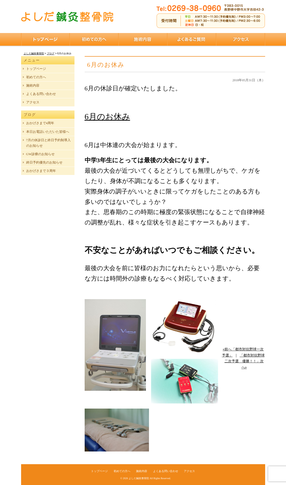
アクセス (240, 39)
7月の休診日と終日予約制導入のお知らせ (48, 143)
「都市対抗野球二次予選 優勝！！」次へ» (244, 361)
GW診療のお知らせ (40, 154)
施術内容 (142, 39)
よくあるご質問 (191, 39)
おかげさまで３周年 (41, 171)
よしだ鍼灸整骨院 (139, 478)
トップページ (45, 39)
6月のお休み (107, 116)
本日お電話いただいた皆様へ (47, 132)
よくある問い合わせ (41, 94)
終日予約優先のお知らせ (44, 162)
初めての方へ (94, 39)
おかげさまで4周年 (40, 123)
